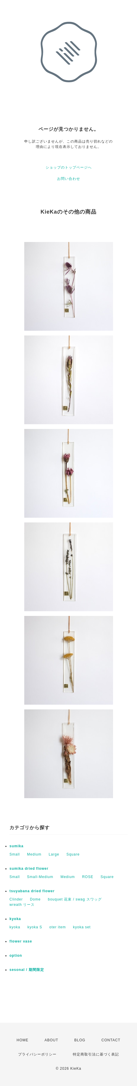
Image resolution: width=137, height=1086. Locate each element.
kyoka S (35, 927)
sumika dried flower (29, 868)
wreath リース (22, 905)
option (15, 955)
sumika (16, 846)
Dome (35, 899)
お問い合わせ (68, 179)
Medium (34, 854)
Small (14, 854)
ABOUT (51, 1040)
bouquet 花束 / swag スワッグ (75, 899)
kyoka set (82, 927)
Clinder (16, 899)
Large (54, 854)
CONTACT (110, 1040)
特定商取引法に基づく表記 (96, 1054)
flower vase (20, 941)
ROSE (87, 877)
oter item (57, 927)
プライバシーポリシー (37, 1054)
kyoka (15, 919)
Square (73, 854)
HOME (22, 1040)
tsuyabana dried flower (32, 891)
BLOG (79, 1040)
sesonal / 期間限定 (26, 970)
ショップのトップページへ (69, 167)
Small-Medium (40, 877)
